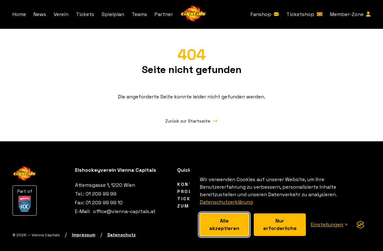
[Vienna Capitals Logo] (193, 15)
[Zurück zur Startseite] (191, 121)
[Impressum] (83, 235)
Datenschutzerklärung (226, 202)
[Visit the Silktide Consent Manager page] (360, 224)
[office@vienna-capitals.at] (124, 211)
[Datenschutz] (121, 235)
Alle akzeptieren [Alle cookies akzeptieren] (224, 224)
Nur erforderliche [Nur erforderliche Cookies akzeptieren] (280, 224)
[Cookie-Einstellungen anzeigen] (329, 224)
